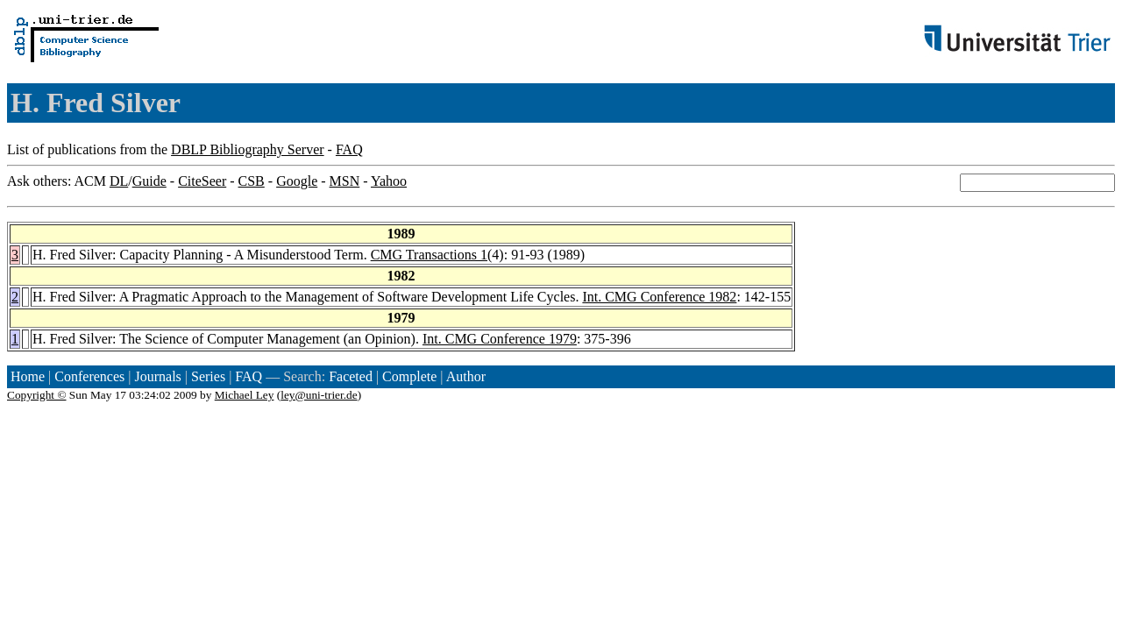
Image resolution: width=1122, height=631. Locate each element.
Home (28, 376)
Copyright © (37, 394)
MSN (345, 181)
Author (466, 376)
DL (119, 181)
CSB (251, 181)
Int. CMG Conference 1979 (500, 338)
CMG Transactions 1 (429, 254)
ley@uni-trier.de (318, 394)
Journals (157, 376)
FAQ (349, 149)
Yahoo (389, 181)
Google (296, 181)
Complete (409, 376)
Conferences (89, 376)
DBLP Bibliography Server (247, 149)
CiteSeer (202, 181)
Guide (149, 181)
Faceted (351, 376)
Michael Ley (244, 394)
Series (208, 376)
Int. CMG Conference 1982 (659, 296)
